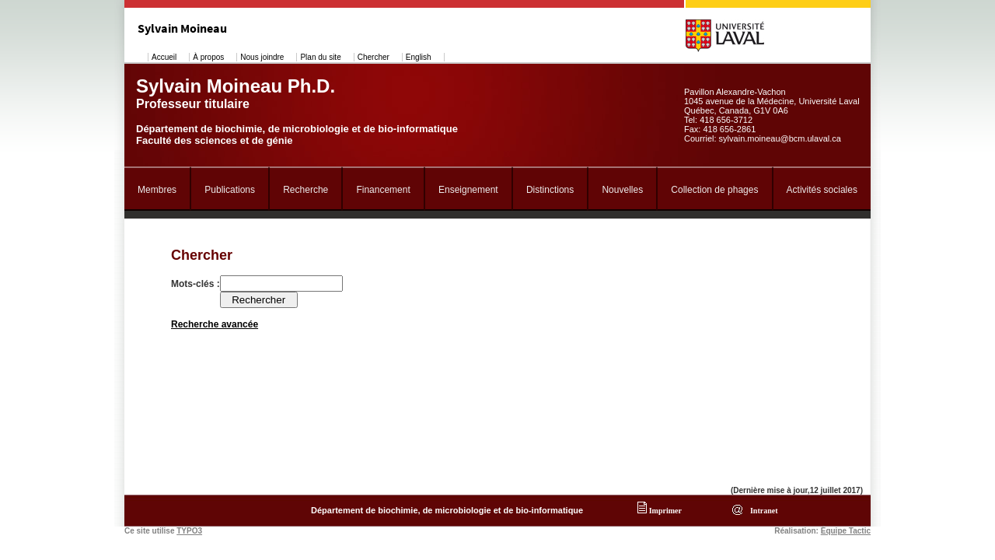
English (418, 57)
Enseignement (468, 189)
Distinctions (550, 189)
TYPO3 (189, 531)
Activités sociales (822, 189)
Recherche (305, 189)
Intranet (762, 510)
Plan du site (320, 57)
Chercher (373, 57)
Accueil (164, 57)
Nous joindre (262, 57)
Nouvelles (622, 189)
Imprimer (659, 510)
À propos (208, 57)
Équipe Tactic (846, 531)
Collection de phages (714, 189)
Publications (229, 189)
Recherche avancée (214, 324)
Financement (383, 189)
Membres (157, 189)
